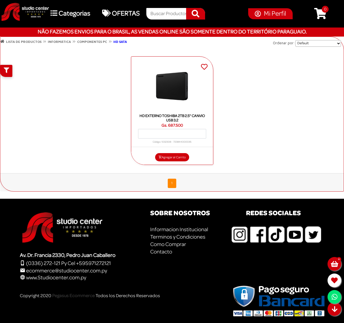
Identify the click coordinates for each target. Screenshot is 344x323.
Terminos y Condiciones (177, 237)
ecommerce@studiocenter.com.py (63, 271)
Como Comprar (168, 244)
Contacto (161, 252)
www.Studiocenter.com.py (53, 277)
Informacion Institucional (179, 229)
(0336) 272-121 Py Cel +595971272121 (65, 263)
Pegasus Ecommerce (73, 295)
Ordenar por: (284, 43)
